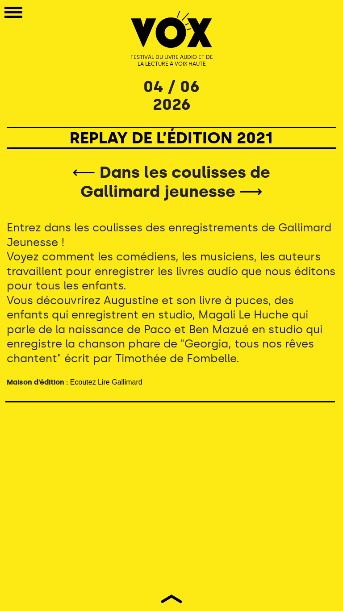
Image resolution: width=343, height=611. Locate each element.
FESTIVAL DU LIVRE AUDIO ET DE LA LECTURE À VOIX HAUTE (171, 60)
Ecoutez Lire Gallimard (106, 382)
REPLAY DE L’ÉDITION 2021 (171, 137)
